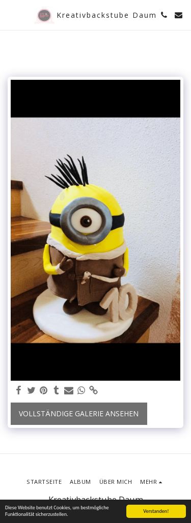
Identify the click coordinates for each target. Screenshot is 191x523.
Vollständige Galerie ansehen (79, 413)
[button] (11, 14)
